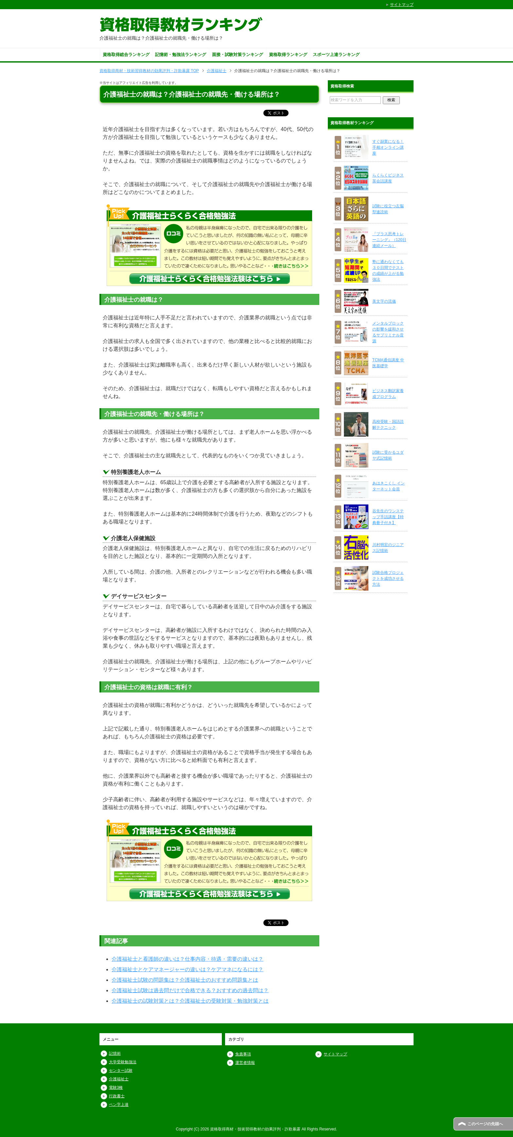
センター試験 (121, 1070)
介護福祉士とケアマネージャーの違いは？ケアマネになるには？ (187, 969)
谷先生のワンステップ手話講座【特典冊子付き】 (388, 517)
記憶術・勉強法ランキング (180, 54)
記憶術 (115, 1053)
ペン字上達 (119, 1104)
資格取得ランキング (288, 54)
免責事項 (243, 1054)
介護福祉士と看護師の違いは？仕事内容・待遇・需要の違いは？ (187, 959)
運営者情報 (245, 1062)
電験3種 (116, 1087)
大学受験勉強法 (122, 1062)
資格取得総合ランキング (126, 54)
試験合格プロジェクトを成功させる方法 (388, 578)
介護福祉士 (119, 1079)
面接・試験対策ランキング (237, 54)
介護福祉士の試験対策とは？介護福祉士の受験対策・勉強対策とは (190, 1001)
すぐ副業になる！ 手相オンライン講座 (388, 147)
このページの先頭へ (485, 1124)
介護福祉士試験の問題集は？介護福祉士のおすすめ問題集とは (185, 980)
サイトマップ (335, 1054)
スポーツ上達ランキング (336, 54)
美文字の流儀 (384, 301)
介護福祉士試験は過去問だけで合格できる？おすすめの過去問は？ (190, 990)
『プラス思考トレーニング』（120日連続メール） (389, 240)
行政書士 (117, 1096)
